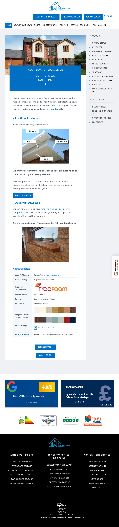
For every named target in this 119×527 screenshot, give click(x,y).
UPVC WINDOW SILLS (102, 81)
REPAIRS (74, 25)
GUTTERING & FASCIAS (59, 482)
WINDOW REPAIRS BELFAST (59, 486)
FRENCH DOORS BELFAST (22, 483)
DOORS (37, 25)
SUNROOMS (98, 72)
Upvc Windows (25, 202)
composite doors (21, 212)
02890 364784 (45, 355)
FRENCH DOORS (100, 64)
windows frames (49, 209)
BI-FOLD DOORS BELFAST (22, 475)
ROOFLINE (64, 25)
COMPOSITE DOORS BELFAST (22, 470)
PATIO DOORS (99, 60)
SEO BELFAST (69, 515)
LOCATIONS (61, 512)
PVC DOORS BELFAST (22, 466)
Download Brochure (44, 328)
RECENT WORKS (97, 466)
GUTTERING (98, 85)
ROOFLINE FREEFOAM (97, 488)
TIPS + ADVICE (99, 25)
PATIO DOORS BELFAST (22, 479)
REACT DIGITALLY (55, 515)
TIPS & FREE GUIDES (97, 462)
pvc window (53, 109)
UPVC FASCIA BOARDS (102, 76)
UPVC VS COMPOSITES (102, 118)
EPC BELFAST (98, 122)
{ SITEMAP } (61, 509)
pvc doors (64, 209)
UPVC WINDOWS (100, 43)
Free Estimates (52, 275)
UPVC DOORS (99, 47)
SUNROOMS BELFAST (59, 469)
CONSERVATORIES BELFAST (59, 465)
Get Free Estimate (22, 335)
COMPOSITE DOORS (101, 51)
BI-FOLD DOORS (100, 56)
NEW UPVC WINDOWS (23, 25)
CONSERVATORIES (50, 25)
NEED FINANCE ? (100, 107)
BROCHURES (85, 25)
